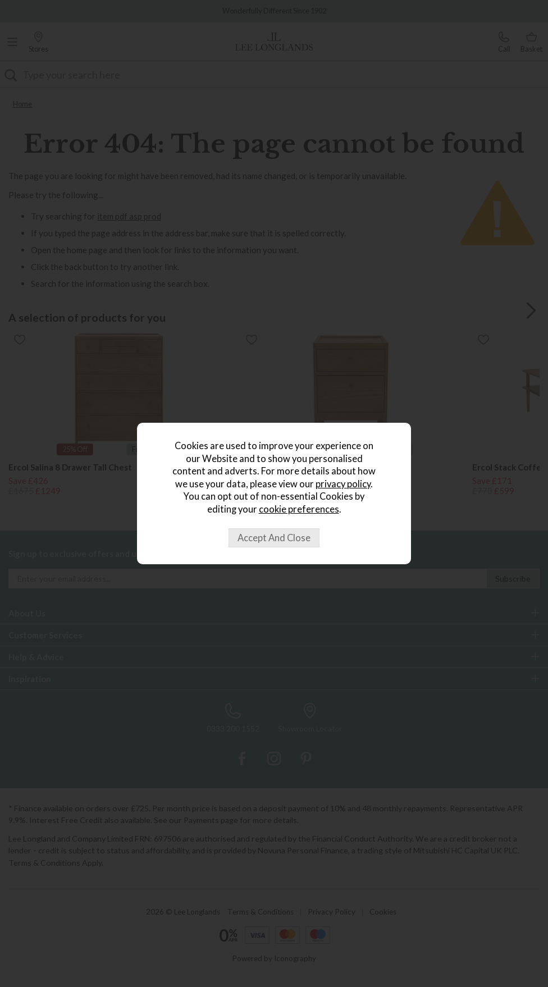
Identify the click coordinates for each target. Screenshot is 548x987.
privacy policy (343, 484)
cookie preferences (299, 509)
